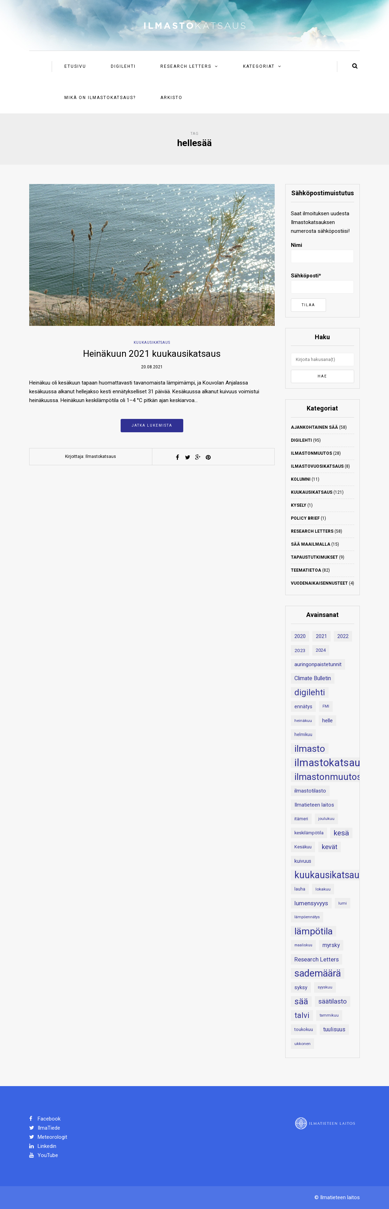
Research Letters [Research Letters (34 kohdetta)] (316, 959)
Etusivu (75, 66)
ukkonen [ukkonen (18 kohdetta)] (302, 1043)
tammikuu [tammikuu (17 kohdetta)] (329, 1015)
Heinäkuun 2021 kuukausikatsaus (152, 353)
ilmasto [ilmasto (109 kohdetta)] (309, 748)
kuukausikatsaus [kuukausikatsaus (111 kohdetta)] (329, 875)
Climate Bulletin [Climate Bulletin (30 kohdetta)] (312, 678)
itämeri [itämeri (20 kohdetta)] (301, 818)
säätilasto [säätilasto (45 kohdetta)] (332, 1001)
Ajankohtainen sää (314, 427)
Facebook (44, 1119)
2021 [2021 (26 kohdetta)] (321, 636)
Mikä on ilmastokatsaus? (100, 97)
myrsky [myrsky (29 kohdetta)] (331, 945)
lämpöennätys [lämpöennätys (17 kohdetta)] (307, 917)
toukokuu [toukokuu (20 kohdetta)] (303, 1029)
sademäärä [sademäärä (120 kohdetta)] (317, 973)
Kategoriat (259, 66)
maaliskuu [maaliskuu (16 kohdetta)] (303, 945)
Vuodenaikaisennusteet (319, 583)
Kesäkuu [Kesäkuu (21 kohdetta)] (303, 846)
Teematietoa (306, 570)
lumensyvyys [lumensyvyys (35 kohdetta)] (311, 903)
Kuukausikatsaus (152, 342)
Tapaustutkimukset (314, 557)
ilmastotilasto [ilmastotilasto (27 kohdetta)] (310, 791)
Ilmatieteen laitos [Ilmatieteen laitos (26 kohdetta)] (314, 805)
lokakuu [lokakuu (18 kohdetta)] (323, 889)
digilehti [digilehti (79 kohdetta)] (309, 692)
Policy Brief (305, 518)
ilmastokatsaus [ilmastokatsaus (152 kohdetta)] (329, 762)
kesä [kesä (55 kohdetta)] (341, 833)
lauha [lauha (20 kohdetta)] (299, 889)
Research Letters (185, 66)
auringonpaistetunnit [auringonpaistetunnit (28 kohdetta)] (318, 664)
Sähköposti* (322, 283)
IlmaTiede (44, 1128)
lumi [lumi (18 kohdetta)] (342, 903)
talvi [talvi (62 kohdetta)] (302, 1015)
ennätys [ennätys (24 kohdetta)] (303, 706)
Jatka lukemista (152, 425)
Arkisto (171, 97)
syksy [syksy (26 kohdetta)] (300, 987)
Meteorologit (48, 1137)
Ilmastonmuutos (311, 453)
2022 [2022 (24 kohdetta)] (343, 636)
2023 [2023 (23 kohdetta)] (300, 650)
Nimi (322, 252)
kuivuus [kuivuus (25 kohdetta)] (302, 861)
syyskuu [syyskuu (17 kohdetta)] (325, 987)
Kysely (298, 505)
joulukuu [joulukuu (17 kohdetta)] (326, 818)
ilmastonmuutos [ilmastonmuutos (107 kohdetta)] (328, 776)
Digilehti (123, 66)
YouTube (43, 1155)
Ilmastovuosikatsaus (317, 466)
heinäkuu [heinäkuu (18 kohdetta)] (303, 720)
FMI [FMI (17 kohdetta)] (326, 706)
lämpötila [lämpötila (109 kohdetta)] (313, 931)
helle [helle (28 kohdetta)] (327, 720)
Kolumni (301, 479)
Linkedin (42, 1146)
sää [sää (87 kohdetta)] (301, 1001)
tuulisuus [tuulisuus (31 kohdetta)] (334, 1029)
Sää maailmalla (310, 544)
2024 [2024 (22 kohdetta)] (321, 650)
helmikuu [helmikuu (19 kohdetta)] (303, 734)
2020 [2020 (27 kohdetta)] (300, 636)
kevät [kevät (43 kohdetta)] (329, 847)
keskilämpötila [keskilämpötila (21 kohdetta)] (309, 832)
